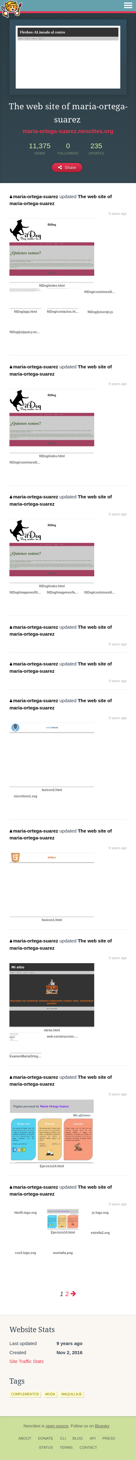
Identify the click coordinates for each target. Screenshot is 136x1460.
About (25, 1438)
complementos (25, 1394)
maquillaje (72, 1394)
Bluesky (102, 1426)
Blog (78, 1438)
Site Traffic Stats (26, 1361)
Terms (66, 1447)
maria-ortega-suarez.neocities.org (68, 131)
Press (108, 1438)
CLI (63, 1438)
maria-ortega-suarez (34, 196)
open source (57, 1426)
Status (46, 1447)
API (93, 1438)
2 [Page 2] (67, 1293)
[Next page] (73, 1293)
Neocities (32, 1426)
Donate (45, 1438)
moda (50, 1394)
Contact (88, 1447)
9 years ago (118, 213)
